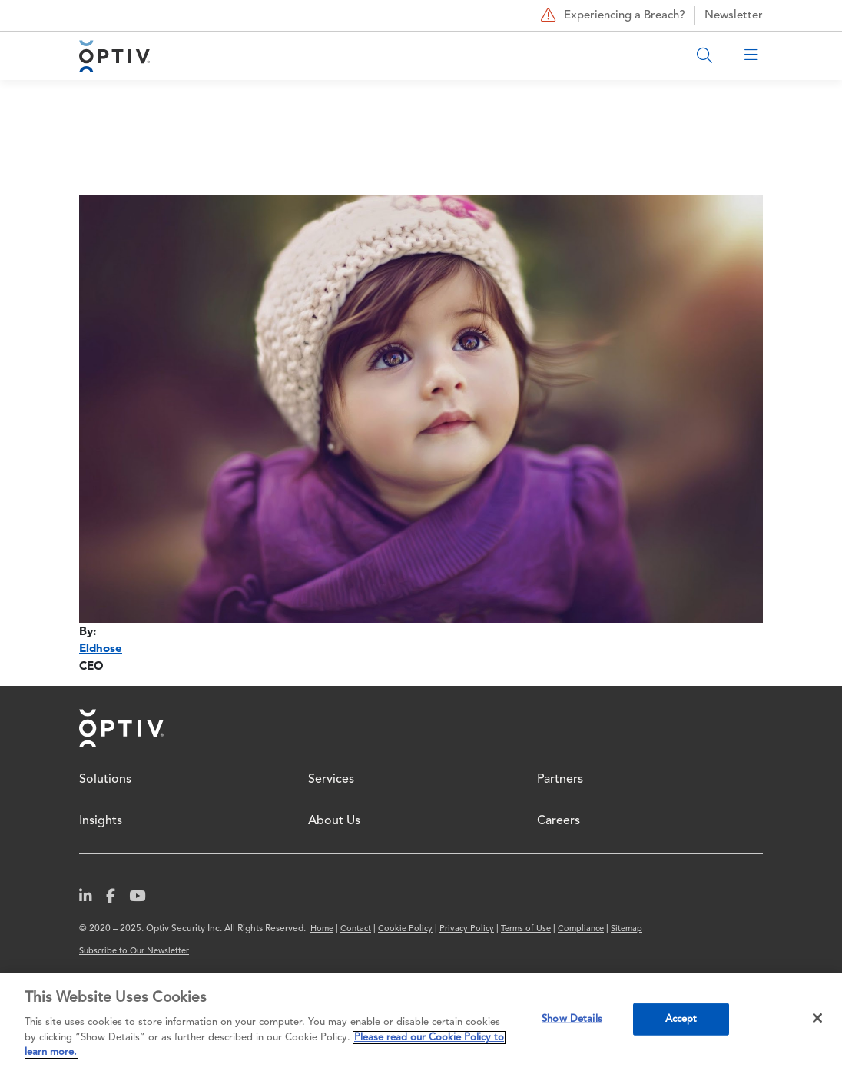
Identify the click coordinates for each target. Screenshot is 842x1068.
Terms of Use (526, 929)
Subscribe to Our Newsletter (134, 951)
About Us (334, 821)
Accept (681, 1019)
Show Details (572, 1019)
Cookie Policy (405, 929)
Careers (558, 821)
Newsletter (733, 16)
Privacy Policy (466, 929)
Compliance (581, 929)
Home (121, 728)
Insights (100, 821)
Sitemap (626, 929)
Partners (560, 780)
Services (331, 780)
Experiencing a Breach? (611, 15)
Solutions (105, 780)
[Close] (817, 1018)
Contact (355, 929)
